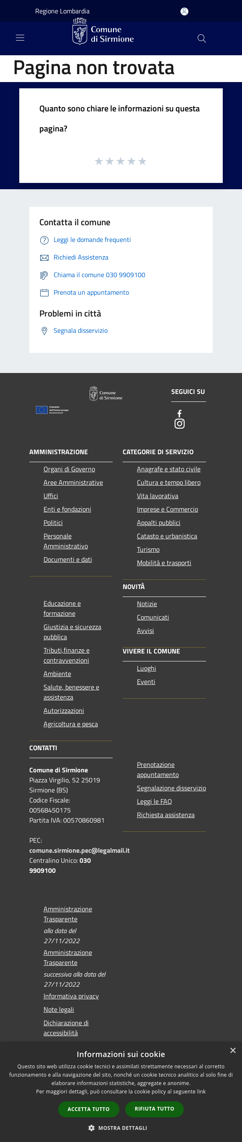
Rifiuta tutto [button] (155, 1108)
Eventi (146, 681)
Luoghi (146, 668)
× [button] (232, 1051)
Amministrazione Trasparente (68, 914)
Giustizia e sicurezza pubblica (72, 632)
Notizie (147, 604)
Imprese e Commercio (167, 509)
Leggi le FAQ (154, 801)
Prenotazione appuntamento (158, 769)
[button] (121, 1128)
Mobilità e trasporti (164, 563)
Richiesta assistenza (166, 815)
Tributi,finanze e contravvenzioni (67, 655)
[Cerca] (202, 38)
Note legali (59, 1009)
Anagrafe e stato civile (169, 469)
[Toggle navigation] (20, 38)
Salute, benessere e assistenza (71, 692)
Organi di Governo (69, 469)
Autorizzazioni (64, 710)
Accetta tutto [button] (89, 1109)
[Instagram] (179, 423)
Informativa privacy (71, 996)
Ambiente (57, 674)
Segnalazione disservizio (171, 788)
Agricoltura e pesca (71, 724)
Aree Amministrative (73, 482)
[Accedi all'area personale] (184, 11)
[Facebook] (179, 413)
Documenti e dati (68, 559)
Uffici (51, 496)
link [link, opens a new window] (201, 1091)
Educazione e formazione (62, 608)
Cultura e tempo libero (169, 482)
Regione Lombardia (62, 11)
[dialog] (121, 1092)
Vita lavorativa (157, 496)
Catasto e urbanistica (167, 536)
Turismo (148, 549)
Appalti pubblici (158, 522)
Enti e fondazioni (67, 509)
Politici (53, 522)
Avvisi (145, 630)
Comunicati (153, 617)
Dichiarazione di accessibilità (66, 1028)
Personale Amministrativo (66, 541)
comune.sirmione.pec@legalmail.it (79, 850)
